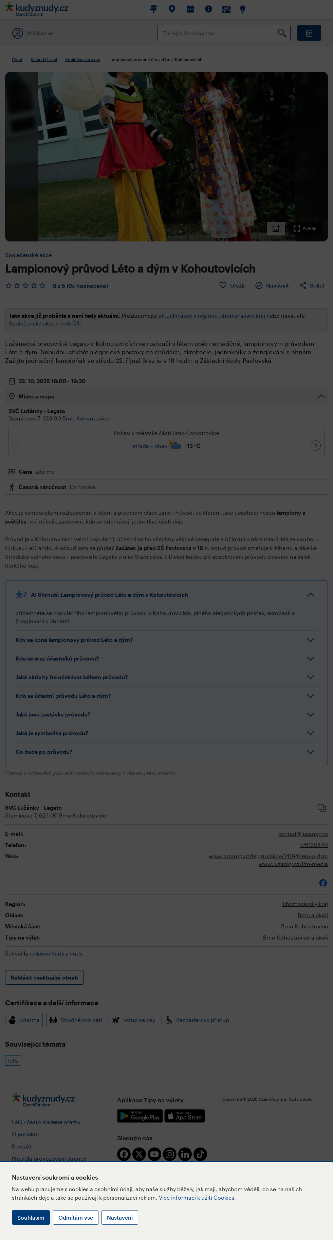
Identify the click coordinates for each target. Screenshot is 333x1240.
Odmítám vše (75, 1217)
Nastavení (120, 1217)
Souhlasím (30, 1217)
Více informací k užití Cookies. (197, 1197)
